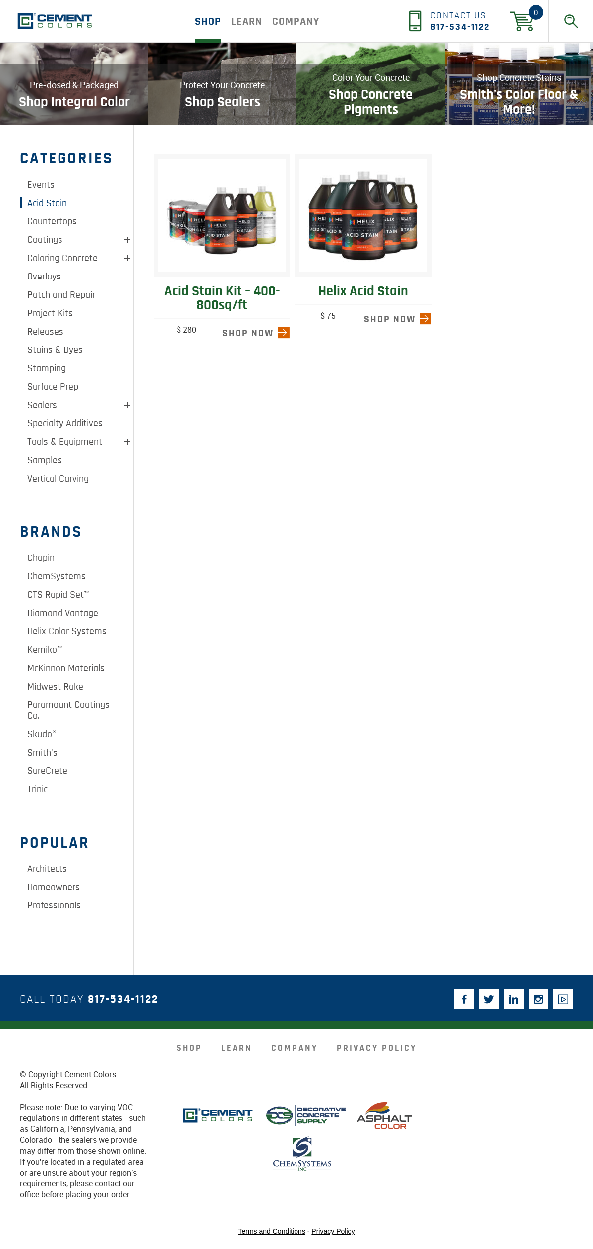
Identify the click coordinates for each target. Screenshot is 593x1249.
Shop (208, 21)
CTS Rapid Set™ (58, 595)
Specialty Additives (65, 423)
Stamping (46, 368)
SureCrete (47, 771)
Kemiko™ (45, 650)
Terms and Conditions (271, 1231)
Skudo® (42, 734)
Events (41, 185)
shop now (248, 333)
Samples (44, 460)
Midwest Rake (55, 687)
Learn (246, 21)
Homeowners (53, 887)
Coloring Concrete (62, 258)
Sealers (42, 405)
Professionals (54, 905)
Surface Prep (52, 387)
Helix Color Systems (67, 631)
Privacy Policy (376, 1048)
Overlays (44, 276)
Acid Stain (47, 203)
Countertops (52, 221)
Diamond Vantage (62, 613)
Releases (45, 332)
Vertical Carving (58, 479)
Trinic (37, 789)
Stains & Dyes (55, 350)
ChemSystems (56, 576)
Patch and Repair (61, 295)
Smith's (42, 753)
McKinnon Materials (66, 668)
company (295, 21)
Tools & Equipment (64, 442)
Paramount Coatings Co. (68, 710)
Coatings (44, 240)
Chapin (41, 558)
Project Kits (50, 313)
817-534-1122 (123, 999)
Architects (47, 869)
